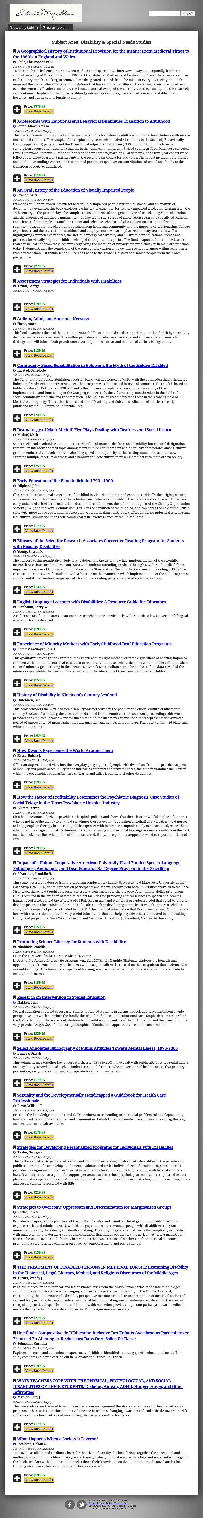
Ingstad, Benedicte (29, 370)
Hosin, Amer (24, 324)
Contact (92, 1503)
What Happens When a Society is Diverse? (57, 1439)
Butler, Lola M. (26, 1212)
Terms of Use (120, 1503)
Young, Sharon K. (28, 551)
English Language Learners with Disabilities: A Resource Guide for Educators (91, 602)
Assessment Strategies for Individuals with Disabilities (69, 281)
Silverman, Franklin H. (32, 874)
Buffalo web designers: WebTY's (118, 1508)
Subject (24, 27)
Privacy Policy (105, 1503)
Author (57, 27)
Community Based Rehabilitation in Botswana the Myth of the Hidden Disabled (92, 365)
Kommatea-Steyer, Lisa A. (34, 649)
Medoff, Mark (25, 435)
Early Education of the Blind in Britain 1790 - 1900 (65, 480)
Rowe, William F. (27, 1106)
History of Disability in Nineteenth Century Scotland (67, 695)
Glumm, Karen (26, 808)
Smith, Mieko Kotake (31, 126)
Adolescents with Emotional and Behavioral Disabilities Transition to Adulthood (93, 121)
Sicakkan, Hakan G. (30, 1444)
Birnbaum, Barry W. (30, 607)
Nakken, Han (25, 1002)
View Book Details (39, 111)
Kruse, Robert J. (27, 755)
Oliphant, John (26, 486)
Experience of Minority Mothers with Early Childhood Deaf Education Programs (94, 644)
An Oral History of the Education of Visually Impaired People (75, 190)
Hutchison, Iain (26, 700)
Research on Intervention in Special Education (61, 997)
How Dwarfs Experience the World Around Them (65, 750)
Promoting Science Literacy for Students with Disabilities (71, 941)
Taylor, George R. (28, 286)
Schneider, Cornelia (30, 1344)
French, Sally (25, 195)
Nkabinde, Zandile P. (31, 947)
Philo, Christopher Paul (33, 62)
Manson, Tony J (26, 1397)
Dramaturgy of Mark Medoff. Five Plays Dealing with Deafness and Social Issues (94, 429)
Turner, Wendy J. (28, 1278)
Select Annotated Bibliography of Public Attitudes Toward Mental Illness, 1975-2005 (97, 1048)
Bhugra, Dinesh (27, 1053)
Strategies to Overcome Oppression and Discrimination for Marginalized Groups (94, 1207)
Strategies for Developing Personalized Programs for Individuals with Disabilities (95, 1147)
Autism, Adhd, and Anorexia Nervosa (53, 318)
